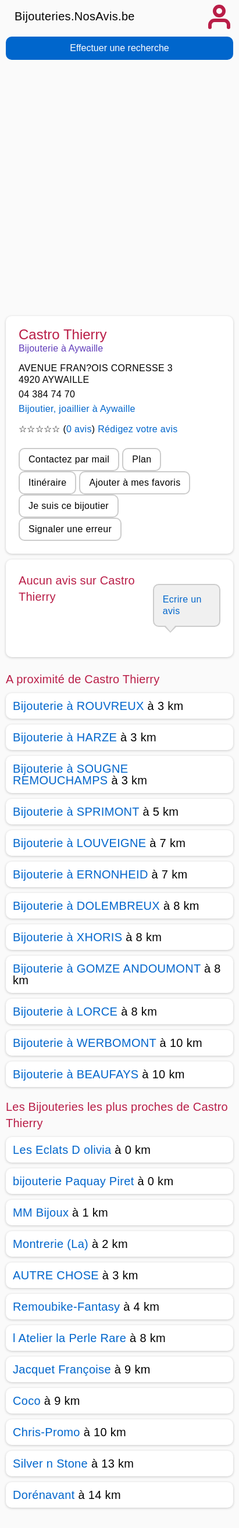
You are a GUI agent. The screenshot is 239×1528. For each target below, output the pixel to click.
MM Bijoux (41, 1212)
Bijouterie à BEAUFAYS (75, 1074)
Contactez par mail (68, 459)
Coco (27, 1400)
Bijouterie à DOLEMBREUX (86, 905)
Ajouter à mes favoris (134, 482)
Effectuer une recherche (119, 48)
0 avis (79, 429)
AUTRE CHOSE (56, 1275)
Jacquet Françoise (62, 1369)
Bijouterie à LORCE (65, 1011)
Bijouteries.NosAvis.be (75, 16)
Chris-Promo (46, 1432)
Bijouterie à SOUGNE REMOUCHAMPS (70, 774)
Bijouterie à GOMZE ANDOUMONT (107, 968)
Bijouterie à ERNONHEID (80, 874)
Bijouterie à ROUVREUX (78, 706)
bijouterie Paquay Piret (73, 1181)
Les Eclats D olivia (62, 1149)
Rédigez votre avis (137, 429)
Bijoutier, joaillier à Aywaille (77, 409)
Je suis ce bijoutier (68, 506)
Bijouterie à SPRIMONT (76, 811)
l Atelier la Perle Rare (69, 1338)
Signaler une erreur (70, 529)
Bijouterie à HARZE (65, 737)
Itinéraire (47, 482)
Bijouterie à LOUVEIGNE (79, 843)
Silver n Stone (50, 1463)
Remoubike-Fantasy (66, 1306)
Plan (141, 459)
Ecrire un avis (182, 605)
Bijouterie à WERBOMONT (84, 1042)
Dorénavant (44, 1494)
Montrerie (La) (50, 1244)
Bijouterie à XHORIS (67, 937)
